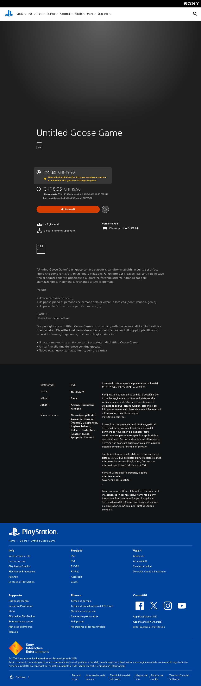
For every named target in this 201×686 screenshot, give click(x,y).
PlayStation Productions (22, 571)
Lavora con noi (17, 561)
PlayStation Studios (20, 566)
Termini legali (76, 677)
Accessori (65, 14)
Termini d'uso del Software (179, 677)
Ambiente (138, 556)
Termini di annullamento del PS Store (92, 606)
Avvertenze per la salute (116, 480)
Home (12, 540)
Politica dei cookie (157, 677)
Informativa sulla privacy (95, 677)
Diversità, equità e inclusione (149, 571)
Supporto (103, 14)
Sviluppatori (77, 621)
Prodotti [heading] (76, 550)
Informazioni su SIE (19, 556)
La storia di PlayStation (21, 582)
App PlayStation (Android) (147, 621)
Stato (12, 611)
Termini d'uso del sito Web (120, 677)
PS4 (40, 14)
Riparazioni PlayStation (22, 616)
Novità (78, 14)
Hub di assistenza (19, 601)
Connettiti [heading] (140, 595)
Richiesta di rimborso (20, 626)
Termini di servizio (81, 601)
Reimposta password (21, 621)
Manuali (13, 632)
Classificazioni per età (83, 611)
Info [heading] (11, 550)
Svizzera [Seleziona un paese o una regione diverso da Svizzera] (20, 677)
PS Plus (51, 14)
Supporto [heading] (15, 595)
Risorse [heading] (76, 595)
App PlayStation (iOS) (145, 616)
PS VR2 (75, 566)
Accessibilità (140, 561)
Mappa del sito (141, 677)
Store (90, 14)
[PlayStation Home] (9, 14)
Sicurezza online (142, 566)
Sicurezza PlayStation (21, 606)
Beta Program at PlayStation (149, 627)
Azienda (13, 576)
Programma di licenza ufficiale (88, 626)
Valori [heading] (137, 550)
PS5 (30, 14)
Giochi (20, 14)
